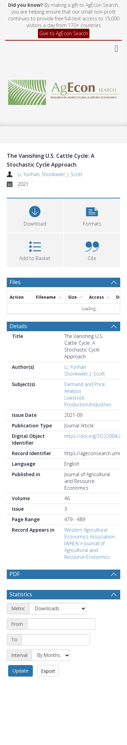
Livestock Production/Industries (87, 401)
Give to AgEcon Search (63, 33)
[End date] (55, 639)
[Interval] (50, 655)
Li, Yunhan (28, 174)
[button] (92, 214)
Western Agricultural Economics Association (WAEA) (89, 537)
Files (15, 282)
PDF (14, 574)
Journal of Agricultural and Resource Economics (87, 550)
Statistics (20, 594)
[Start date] (61, 624)
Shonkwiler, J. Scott (62, 174)
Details (18, 326)
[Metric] (57, 608)
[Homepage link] (63, 91)
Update (20, 670)
